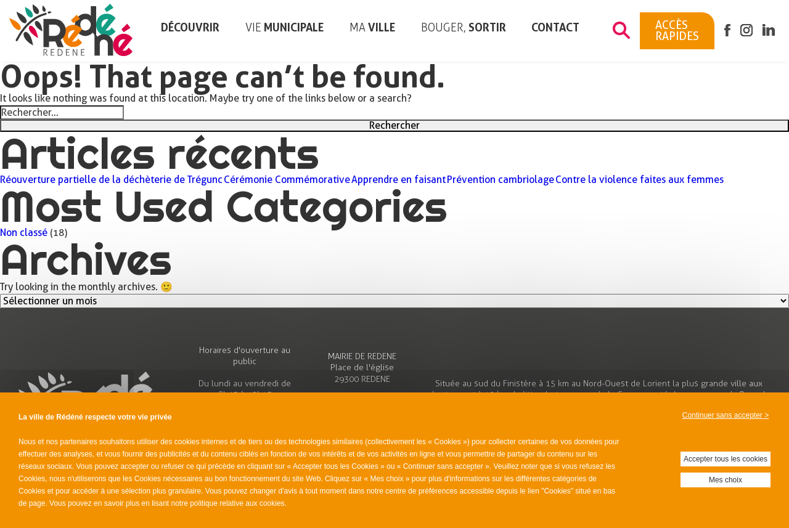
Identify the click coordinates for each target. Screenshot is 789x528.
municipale (284, 28)
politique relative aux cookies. (238, 503)
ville (372, 28)
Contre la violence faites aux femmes (639, 180)
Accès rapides (677, 30)
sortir (463, 28)
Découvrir (190, 27)
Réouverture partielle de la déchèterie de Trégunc (111, 180)
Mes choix (725, 480)
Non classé (23, 233)
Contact (555, 27)
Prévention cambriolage (500, 180)
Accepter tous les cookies (725, 459)
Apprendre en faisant (398, 180)
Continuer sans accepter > (725, 415)
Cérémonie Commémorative (287, 180)
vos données (581, 441)
